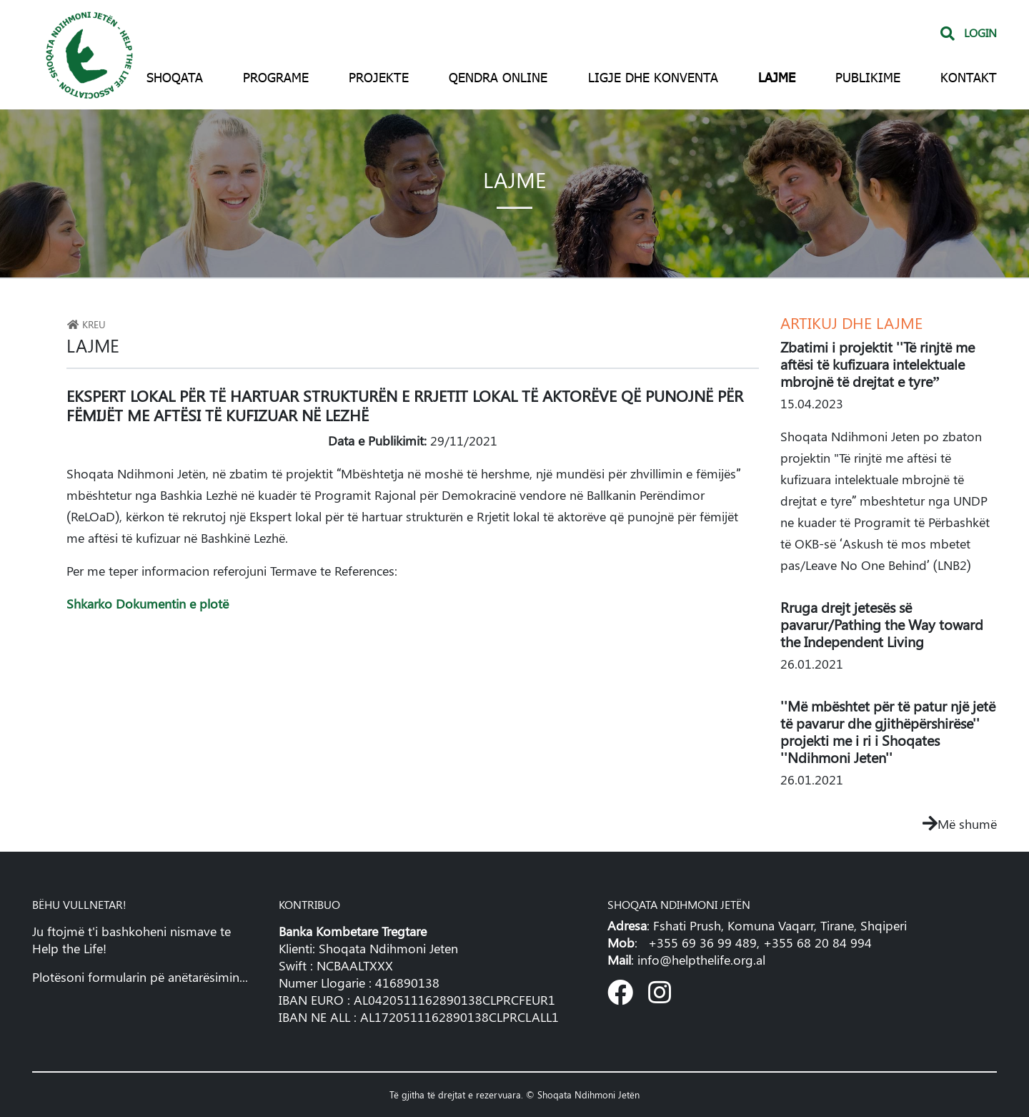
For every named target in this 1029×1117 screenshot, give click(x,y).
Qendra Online (498, 77)
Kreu (86, 324)
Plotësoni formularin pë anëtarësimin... (140, 976)
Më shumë (960, 823)
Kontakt (968, 77)
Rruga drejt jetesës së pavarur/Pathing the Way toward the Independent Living (881, 624)
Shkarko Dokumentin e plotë (147, 603)
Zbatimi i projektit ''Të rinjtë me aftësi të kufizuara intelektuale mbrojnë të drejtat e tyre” (877, 363)
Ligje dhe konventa (653, 77)
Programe (276, 77)
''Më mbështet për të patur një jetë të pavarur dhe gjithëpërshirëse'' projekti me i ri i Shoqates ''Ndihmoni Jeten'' (887, 731)
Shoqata (174, 77)
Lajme (776, 77)
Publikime (867, 77)
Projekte (379, 77)
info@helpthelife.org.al (701, 959)
